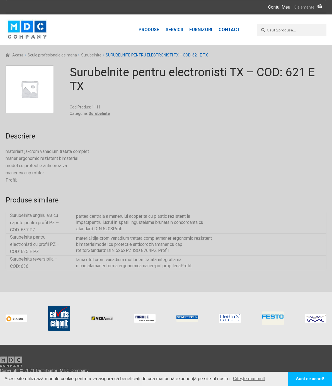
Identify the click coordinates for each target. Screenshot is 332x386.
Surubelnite (91, 55)
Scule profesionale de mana (52, 55)
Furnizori (200, 29)
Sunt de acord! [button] (310, 379)
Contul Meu (279, 7)
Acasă (17, 55)
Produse (149, 29)
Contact (229, 29)
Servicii (174, 29)
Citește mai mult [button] (249, 378)
